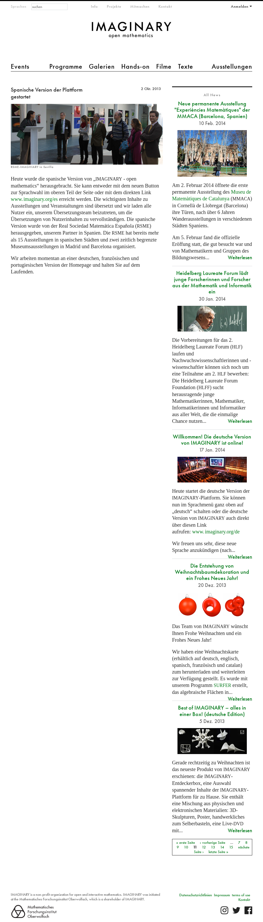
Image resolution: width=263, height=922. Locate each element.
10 (186, 847)
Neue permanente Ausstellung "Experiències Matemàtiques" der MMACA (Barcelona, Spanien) (212, 109)
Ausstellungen (232, 66)
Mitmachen (139, 6)
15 (231, 847)
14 (222, 847)
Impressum (222, 895)
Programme (65, 66)
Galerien (102, 66)
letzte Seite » (218, 851)
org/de (216, 531)
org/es (34, 199)
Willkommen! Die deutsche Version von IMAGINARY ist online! (212, 439)
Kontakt (165, 6)
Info (94, 6)
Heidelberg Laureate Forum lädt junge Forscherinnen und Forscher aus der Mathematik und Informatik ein (212, 282)
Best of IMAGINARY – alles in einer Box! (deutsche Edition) (212, 710)
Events (20, 66)
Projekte (114, 6)
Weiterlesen (240, 257)
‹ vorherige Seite (212, 842)
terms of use (241, 895)
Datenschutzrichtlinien (195, 895)
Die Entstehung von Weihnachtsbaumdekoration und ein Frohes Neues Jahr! (212, 571)
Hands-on (135, 66)
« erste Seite (185, 842)
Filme (164, 66)
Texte (185, 66)
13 (213, 847)
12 (204, 847)
